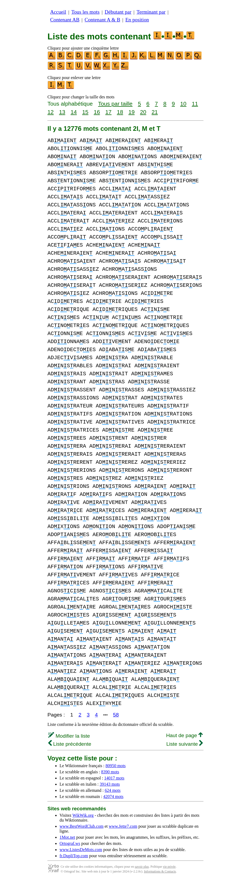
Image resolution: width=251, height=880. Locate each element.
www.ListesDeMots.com (81, 849)
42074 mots (113, 796)
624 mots (112, 790)
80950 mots (115, 765)
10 (183, 104)
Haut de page (184, 735)
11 (195, 104)
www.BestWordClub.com (82, 826)
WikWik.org (83, 815)
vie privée (169, 866)
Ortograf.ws (70, 843)
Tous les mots (85, 12)
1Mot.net (67, 837)
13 (62, 112)
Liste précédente (69, 744)
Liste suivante (184, 744)
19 (131, 112)
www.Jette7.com (123, 826)
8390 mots (110, 772)
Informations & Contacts (160, 871)
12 (50, 112)
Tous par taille (115, 104)
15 (85, 112)
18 (120, 112)
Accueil (58, 12)
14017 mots (114, 778)
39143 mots (110, 784)
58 (116, 715)
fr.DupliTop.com (74, 855)
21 (155, 112)
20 (143, 112)
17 (108, 112)
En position (137, 20)
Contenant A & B (102, 20)
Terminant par (150, 12)
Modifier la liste (69, 736)
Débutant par (118, 12)
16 (97, 112)
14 (74, 112)
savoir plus (142, 866)
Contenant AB (64, 20)
